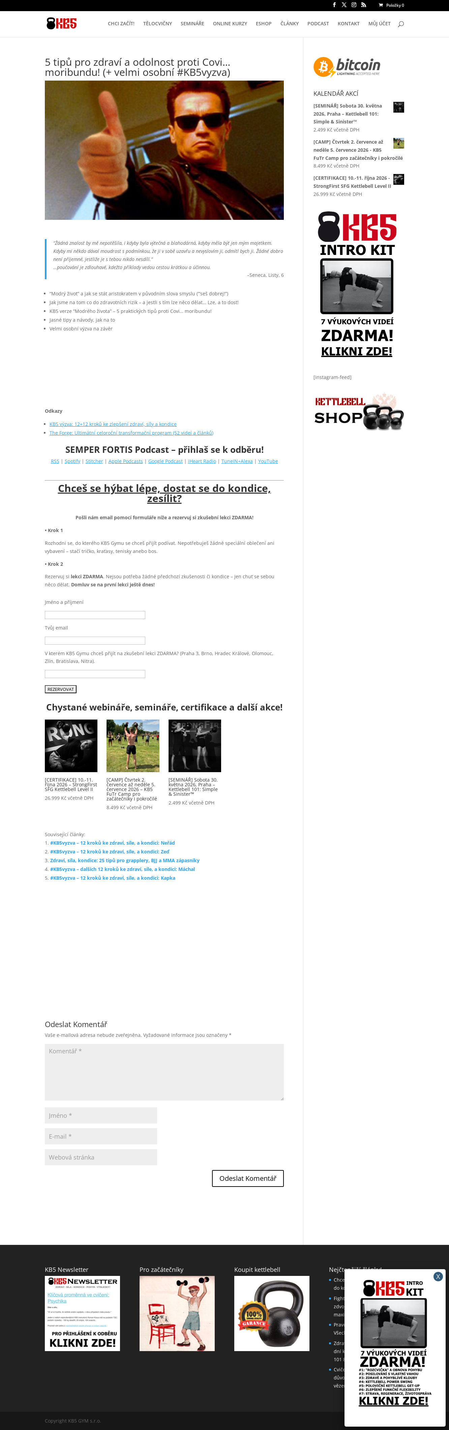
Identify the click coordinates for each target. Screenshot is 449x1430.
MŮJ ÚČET (379, 24)
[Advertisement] (164, 942)
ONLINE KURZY (230, 24)
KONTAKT (349, 24)
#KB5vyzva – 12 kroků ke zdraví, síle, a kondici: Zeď (109, 851)
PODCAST (318, 24)
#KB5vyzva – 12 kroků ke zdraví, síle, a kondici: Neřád (112, 843)
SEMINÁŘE (192, 24)
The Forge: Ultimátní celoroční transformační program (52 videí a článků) (131, 433)
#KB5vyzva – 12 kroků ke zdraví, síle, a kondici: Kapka (112, 878)
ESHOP (264, 24)
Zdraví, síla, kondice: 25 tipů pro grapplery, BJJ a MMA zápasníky (125, 860)
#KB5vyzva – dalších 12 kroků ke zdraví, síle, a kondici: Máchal (122, 869)
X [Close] (438, 1276)
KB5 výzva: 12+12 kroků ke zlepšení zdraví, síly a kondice (113, 424)
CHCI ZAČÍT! (121, 24)
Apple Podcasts (126, 461)
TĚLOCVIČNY (157, 24)
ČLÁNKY (289, 24)
